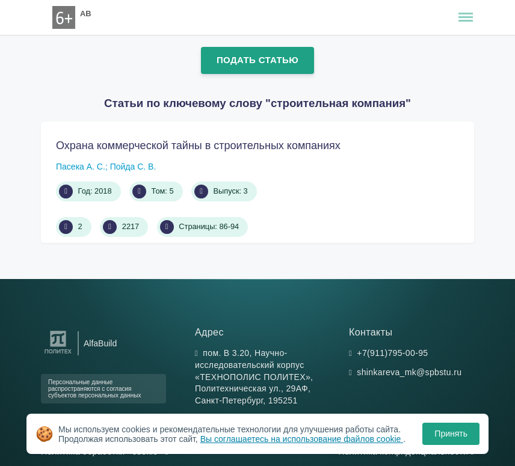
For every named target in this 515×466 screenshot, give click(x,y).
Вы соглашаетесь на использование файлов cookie (302, 439)
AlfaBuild (100, 343)
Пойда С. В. (133, 166)
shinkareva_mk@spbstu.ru (409, 372)
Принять (450, 433)
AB (85, 13)
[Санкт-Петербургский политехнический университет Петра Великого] (58, 354)
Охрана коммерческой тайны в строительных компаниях (198, 145)
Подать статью (257, 60)
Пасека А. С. (80, 166)
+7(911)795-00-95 (392, 353)
